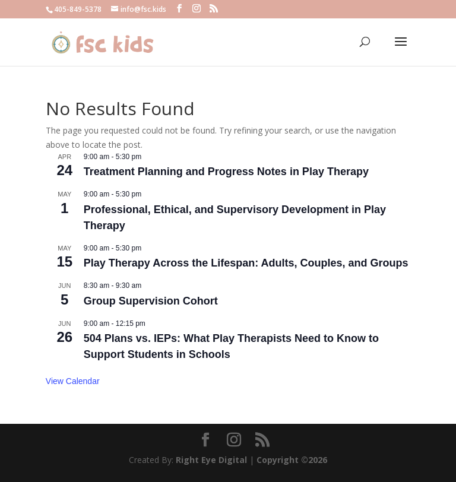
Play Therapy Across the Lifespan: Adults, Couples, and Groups (246, 263)
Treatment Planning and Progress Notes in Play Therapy (226, 171)
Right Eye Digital (211, 459)
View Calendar (73, 381)
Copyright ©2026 (291, 459)
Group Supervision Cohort (151, 301)
